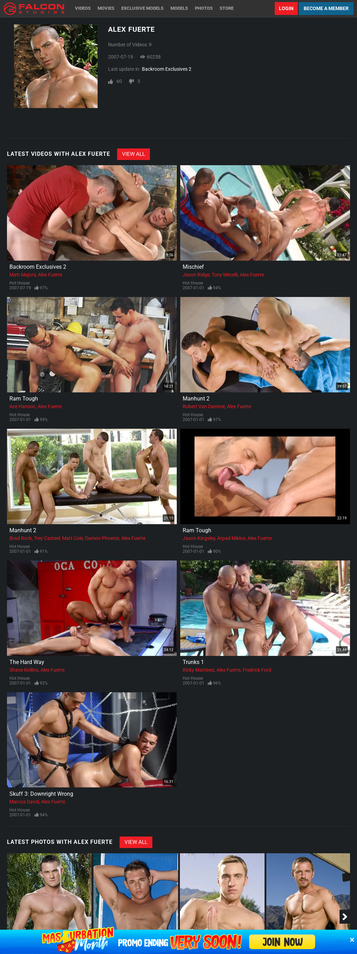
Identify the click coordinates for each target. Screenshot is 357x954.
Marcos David (24, 801)
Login (286, 8)
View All (133, 154)
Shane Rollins (23, 670)
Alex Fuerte (50, 274)
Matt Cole (72, 538)
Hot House (19, 283)
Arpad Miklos (231, 538)
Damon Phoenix (102, 538)
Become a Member (326, 8)
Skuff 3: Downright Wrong (41, 794)
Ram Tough (23, 398)
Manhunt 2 (196, 398)
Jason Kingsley (199, 538)
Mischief (193, 267)
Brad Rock (20, 538)
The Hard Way (26, 662)
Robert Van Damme (204, 406)
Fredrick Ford (257, 670)
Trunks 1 (193, 662)
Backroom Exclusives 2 (166, 69)
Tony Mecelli (225, 274)
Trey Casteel (47, 538)
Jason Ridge (196, 274)
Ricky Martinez (198, 670)
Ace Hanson (22, 406)
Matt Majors (22, 274)
